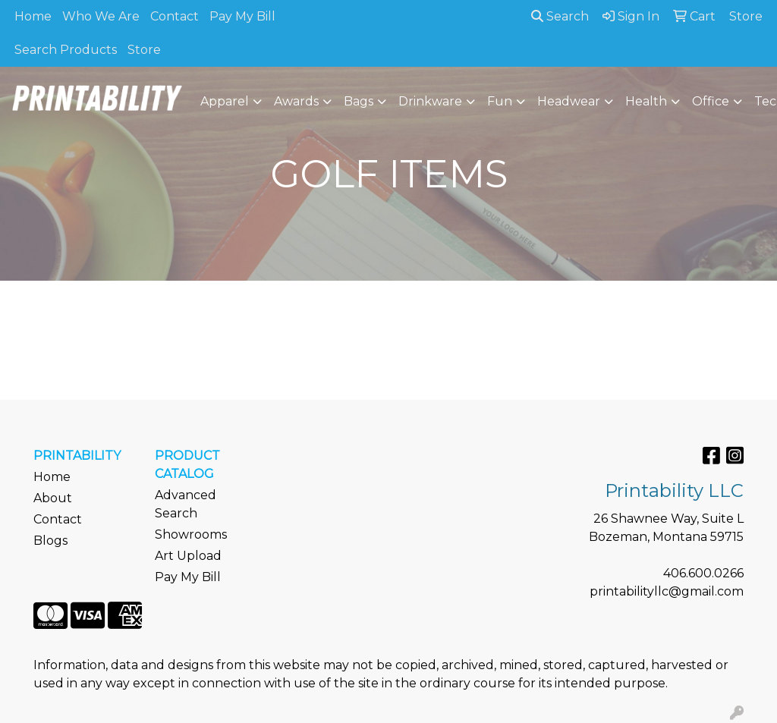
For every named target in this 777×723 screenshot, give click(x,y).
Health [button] (646, 101)
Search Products (65, 49)
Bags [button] (358, 101)
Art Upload (188, 556)
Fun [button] (499, 101)
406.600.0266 (703, 573)
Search (560, 16)
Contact (174, 16)
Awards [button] (296, 101)
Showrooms (191, 534)
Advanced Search (185, 504)
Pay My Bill (242, 16)
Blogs (50, 540)
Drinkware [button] (430, 101)
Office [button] (710, 101)
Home (33, 16)
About (52, 498)
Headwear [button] (568, 101)
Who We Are (101, 16)
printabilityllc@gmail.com (667, 591)
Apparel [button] (224, 101)
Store (144, 49)
